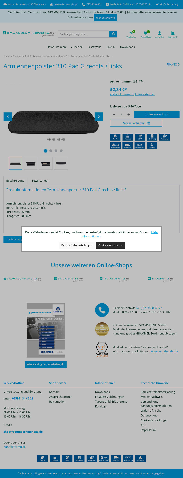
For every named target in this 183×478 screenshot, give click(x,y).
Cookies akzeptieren (110, 245)
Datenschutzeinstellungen (76, 245)
